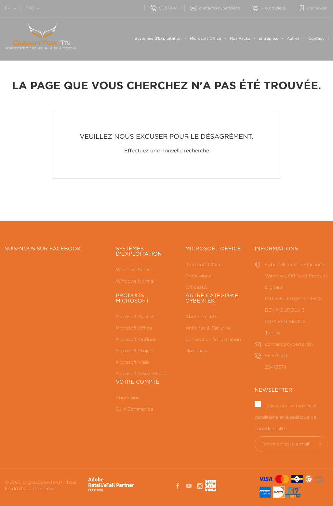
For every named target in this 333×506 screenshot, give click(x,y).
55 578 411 (165, 8)
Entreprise (268, 38)
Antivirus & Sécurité (207, 328)
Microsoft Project (135, 351)
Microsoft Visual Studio (141, 374)
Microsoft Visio (132, 362)
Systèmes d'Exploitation (158, 38)
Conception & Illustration (213, 340)
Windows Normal (135, 281)
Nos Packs (240, 38)
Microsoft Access (135, 317)
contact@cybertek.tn (215, 8)
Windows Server (134, 270)
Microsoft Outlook (136, 340)
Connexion (128, 398)
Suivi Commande (134, 409)
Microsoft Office (205, 38)
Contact (316, 38)
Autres (293, 38)
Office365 (196, 287)
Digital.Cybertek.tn (43, 483)
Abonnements (201, 317)
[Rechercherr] (126, 7)
